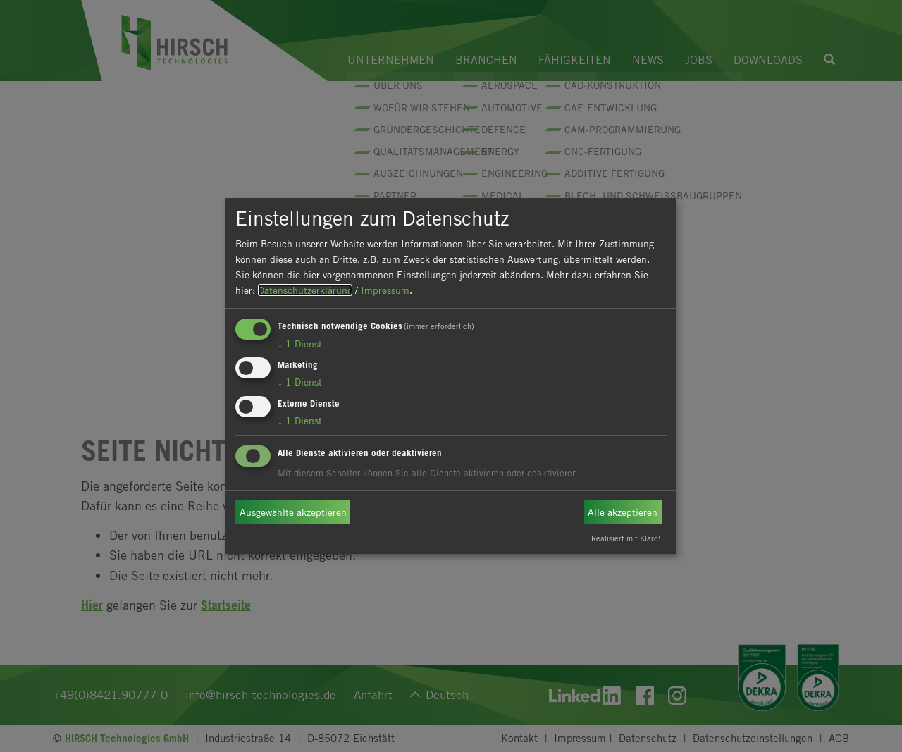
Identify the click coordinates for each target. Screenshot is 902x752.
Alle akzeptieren (622, 512)
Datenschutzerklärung (305, 290)
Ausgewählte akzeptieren (293, 512)
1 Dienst (300, 344)
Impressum (385, 290)
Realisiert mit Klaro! (626, 538)
